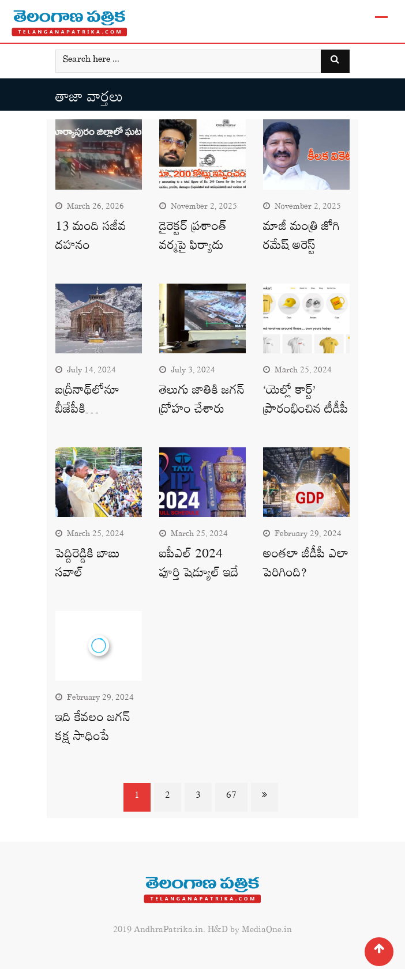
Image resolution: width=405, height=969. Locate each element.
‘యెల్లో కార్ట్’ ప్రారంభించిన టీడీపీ (305, 402)
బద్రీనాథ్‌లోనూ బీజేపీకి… (87, 402)
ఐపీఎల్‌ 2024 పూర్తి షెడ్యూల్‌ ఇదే (199, 566)
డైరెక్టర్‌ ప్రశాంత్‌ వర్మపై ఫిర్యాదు (193, 238)
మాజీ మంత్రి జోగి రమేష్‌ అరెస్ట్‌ (301, 238)
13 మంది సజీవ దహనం (90, 238)
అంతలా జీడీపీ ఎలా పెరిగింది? (305, 566)
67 (231, 797)
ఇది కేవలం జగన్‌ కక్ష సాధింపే (92, 730)
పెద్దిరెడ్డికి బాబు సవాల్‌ (87, 566)
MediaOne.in (267, 931)
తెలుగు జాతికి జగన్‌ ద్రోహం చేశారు (202, 402)
